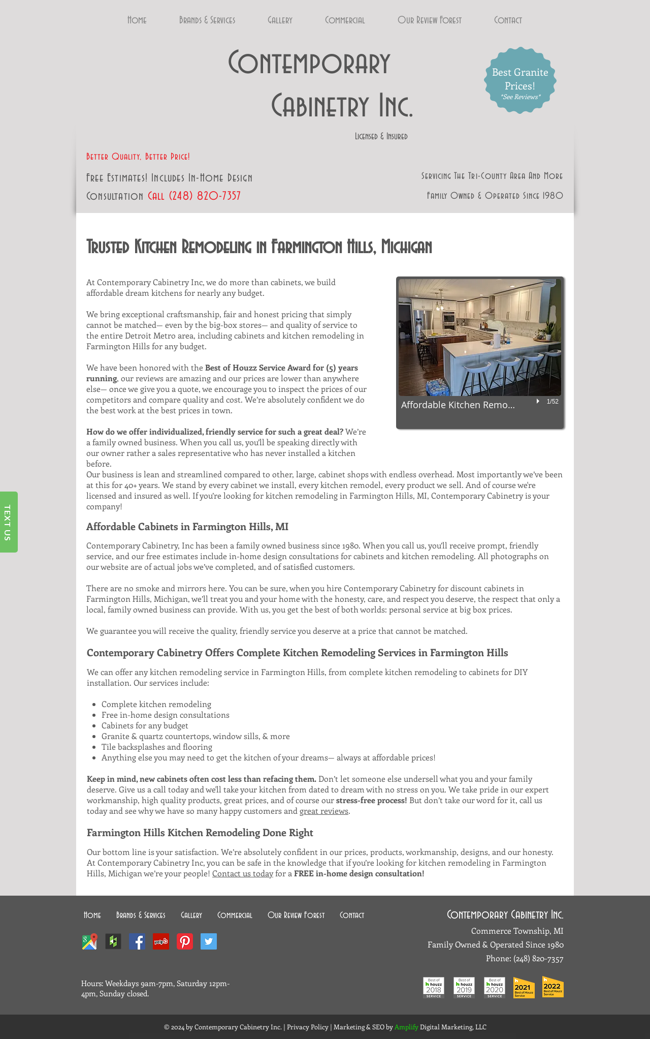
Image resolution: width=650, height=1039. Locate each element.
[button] (480, 353)
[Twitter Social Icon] (209, 941)
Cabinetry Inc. (321, 107)
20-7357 (550, 958)
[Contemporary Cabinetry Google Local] (89, 941)
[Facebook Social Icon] (137, 941)
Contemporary (309, 63)
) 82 (199, 196)
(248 (179, 196)
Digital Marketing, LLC (453, 1026)
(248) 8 (524, 958)
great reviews (324, 810)
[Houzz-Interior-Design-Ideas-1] (113, 941)
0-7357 (225, 196)
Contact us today (242, 873)
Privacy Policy (308, 1026)
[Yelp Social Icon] (161, 941)
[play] (539, 401)
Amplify (407, 1026)
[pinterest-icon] (185, 941)
